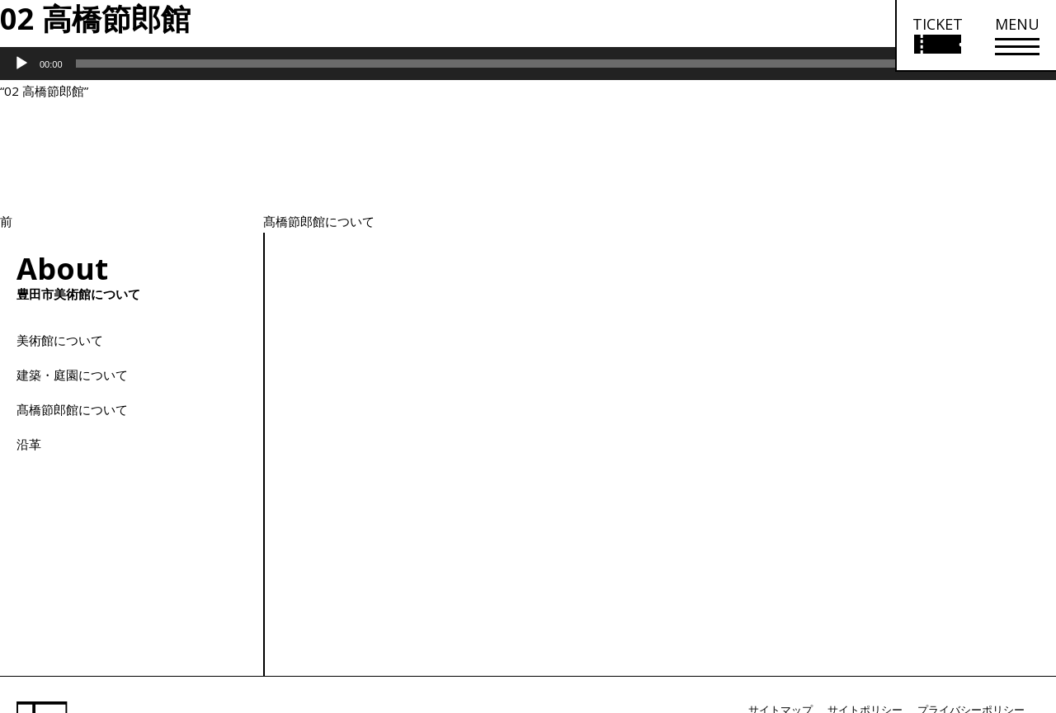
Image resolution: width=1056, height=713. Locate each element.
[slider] (505, 63)
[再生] (21, 63)
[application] (528, 63)
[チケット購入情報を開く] (936, 36)
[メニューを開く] (1017, 36)
